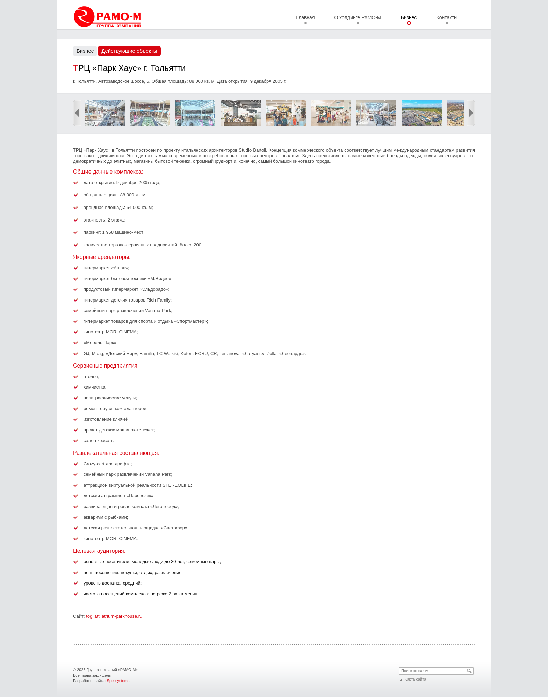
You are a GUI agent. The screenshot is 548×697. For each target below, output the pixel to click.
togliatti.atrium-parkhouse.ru (114, 616)
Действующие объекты (129, 51)
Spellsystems (118, 680)
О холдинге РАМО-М (357, 17)
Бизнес (409, 17)
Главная (305, 17)
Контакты (447, 17)
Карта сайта (415, 679)
